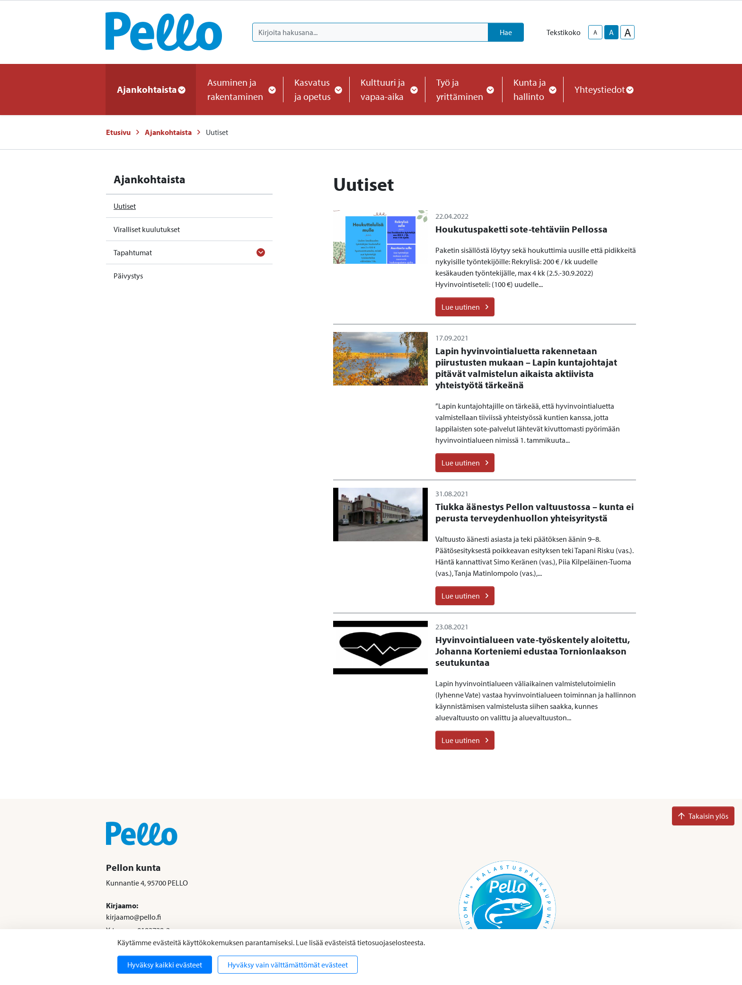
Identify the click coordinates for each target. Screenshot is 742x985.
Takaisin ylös (703, 816)
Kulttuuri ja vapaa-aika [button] (387, 89)
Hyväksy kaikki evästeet (164, 964)
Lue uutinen (465, 307)
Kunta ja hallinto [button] (532, 89)
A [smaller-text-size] (595, 32)
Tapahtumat (133, 252)
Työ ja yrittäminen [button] (463, 89)
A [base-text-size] (611, 32)
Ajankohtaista (168, 132)
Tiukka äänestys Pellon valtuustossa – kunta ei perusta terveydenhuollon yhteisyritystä (534, 512)
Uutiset (125, 206)
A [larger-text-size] (627, 32)
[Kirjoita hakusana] (370, 32)
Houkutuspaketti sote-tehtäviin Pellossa (521, 229)
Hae (506, 32)
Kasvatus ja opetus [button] (316, 89)
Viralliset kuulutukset (147, 229)
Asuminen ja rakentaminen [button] (239, 89)
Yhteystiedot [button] (603, 89)
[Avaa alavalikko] (260, 252)
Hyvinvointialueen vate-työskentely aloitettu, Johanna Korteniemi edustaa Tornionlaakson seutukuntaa (532, 651)
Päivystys (128, 275)
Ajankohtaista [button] (151, 89)
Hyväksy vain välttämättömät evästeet (288, 964)
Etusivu (118, 132)
